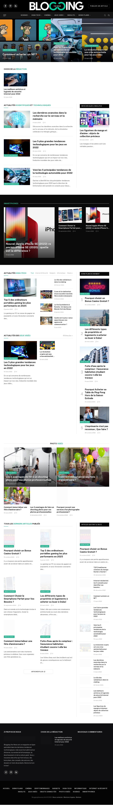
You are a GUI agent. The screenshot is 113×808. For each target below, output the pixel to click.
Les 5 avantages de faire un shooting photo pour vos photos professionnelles (28, 481)
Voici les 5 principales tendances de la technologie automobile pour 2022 (64, 51)
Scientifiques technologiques (27, 105)
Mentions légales (69, 800)
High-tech (36, 15)
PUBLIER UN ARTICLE (99, 6)
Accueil (6, 791)
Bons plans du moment (90, 277)
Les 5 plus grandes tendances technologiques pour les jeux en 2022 (50, 144)
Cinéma (47, 15)
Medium (78, 800)
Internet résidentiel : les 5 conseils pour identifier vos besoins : (101, 587)
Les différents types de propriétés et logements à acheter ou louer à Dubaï (96, 337)
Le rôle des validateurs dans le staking (62, 284)
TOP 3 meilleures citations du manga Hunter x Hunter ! (101, 573)
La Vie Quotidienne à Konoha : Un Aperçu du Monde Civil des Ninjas (62, 310)
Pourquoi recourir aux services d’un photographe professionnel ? (68, 512)
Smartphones (10, 594)
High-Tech (15, 276)
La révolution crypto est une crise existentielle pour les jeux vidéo (96, 52)
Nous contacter (58, 800)
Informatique (61, 276)
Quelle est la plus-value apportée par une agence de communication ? (63, 324)
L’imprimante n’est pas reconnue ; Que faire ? (96, 431)
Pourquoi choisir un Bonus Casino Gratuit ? (97, 303)
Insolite (71, 15)
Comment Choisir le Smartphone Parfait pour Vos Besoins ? (69, 230)
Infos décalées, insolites (91, 106)
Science (24, 15)
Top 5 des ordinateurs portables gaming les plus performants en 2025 (17, 306)
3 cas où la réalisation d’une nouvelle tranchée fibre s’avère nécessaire (63, 297)
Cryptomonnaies (9, 50)
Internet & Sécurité (41, 276)
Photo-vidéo (11, 476)
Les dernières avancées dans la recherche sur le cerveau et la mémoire (50, 115)
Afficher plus (68, 338)
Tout (32, 276)
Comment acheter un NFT (20, 54)
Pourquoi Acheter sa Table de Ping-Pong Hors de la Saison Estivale (95, 397)
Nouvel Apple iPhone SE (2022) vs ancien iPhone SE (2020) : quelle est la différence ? (28, 250)
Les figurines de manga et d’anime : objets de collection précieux (93, 133)
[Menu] (4, 15)
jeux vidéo (17, 339)
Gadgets (52, 276)
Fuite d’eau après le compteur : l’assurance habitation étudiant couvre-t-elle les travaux (96, 375)
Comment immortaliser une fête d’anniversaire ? (77, 481)
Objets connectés (61, 43)
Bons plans (84, 15)
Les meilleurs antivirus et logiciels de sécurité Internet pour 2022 (14, 91)
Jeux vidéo (59, 15)
